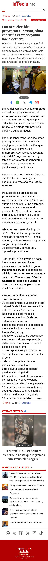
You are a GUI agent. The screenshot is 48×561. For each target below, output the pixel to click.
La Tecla (15, 16)
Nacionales (26, 16)
